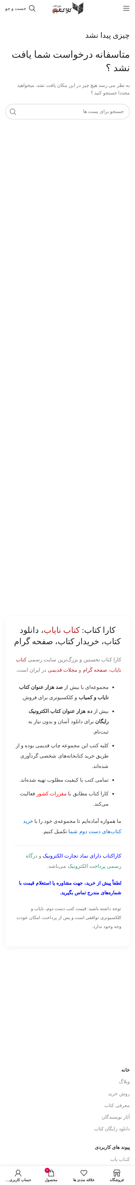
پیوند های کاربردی (112, 1147)
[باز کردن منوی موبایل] (126, 8)
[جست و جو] (20, 8)
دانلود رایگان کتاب (112, 1128)
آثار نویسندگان (116, 1117)
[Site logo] (67, 7)
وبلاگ (124, 1081)
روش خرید (119, 1093)
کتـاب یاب (120, 1159)
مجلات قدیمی (62, 670)
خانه (125, 1070)
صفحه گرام (95, 670)
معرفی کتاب (117, 1105)
